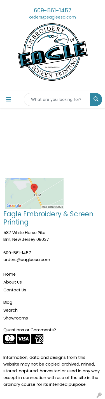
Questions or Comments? (29, 330)
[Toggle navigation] (9, 99)
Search (10, 310)
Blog (7, 302)
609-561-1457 (52, 10)
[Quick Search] (57, 99)
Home (9, 274)
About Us (12, 282)
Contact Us (14, 290)
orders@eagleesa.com (52, 17)
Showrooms (15, 318)
